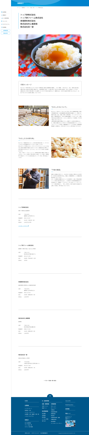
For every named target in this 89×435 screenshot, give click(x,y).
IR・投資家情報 (6, 18)
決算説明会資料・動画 (55, 417)
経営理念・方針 (28, 410)
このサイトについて (35, 433)
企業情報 (4, 12)
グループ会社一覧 (30, 7)
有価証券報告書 (54, 411)
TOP (50, 396)
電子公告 (44, 421)
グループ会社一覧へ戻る (50, 380)
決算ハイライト (45, 406)
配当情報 (44, 417)
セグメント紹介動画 (29, 426)
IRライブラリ (53, 408)
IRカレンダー (53, 406)
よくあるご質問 (45, 419)
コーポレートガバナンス (29, 412)
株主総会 (53, 415)
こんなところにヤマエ (29, 416)
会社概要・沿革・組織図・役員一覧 (32, 414)
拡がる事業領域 (28, 423)
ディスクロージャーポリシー (56, 423)
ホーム (18, 7)
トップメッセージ (28, 408)
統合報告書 (53, 421)
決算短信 (53, 410)
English (5, 33)
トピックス (5, 21)
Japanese (5, 30)
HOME (26, 401)
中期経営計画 (53, 419)
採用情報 (4, 27)
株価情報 (44, 415)
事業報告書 (53, 413)
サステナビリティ (6, 24)
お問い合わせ (27, 433)
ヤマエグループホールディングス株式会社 (5, 4)
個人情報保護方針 (44, 433)
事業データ (44, 408)
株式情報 (44, 413)
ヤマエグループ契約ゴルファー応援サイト (68, 418)
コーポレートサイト (23, 226)
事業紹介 (4, 15)
